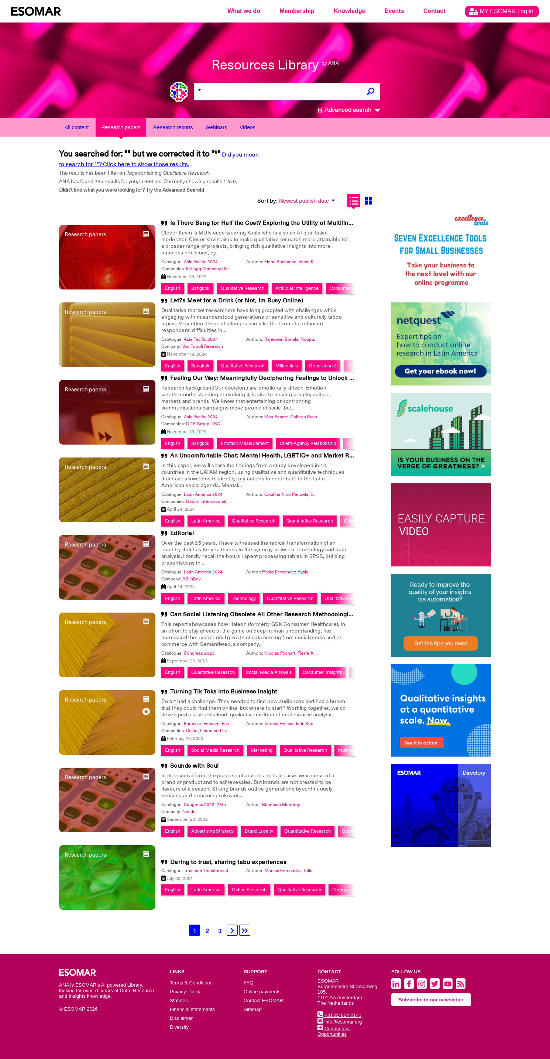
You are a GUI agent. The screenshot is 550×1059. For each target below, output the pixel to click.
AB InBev (191, 579)
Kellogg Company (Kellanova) (215, 269)
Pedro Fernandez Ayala (285, 572)
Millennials (286, 366)
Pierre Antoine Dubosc (320, 653)
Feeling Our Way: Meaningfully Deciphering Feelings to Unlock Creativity (273, 378)
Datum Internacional (206, 501)
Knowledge (349, 11)
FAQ (249, 983)
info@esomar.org (339, 1022)
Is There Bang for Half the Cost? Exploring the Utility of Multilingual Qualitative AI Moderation (303, 223)
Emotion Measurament (245, 443)
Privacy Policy (185, 991)
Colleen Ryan (304, 417)
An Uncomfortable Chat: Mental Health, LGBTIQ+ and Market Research (271, 455)
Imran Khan (310, 262)
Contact (434, 11)
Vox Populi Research (202, 346)
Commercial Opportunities (334, 1031)
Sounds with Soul (194, 766)
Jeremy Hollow (278, 724)
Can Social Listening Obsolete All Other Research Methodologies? (264, 614)
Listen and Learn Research (227, 731)
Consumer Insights (322, 672)
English (172, 288)
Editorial (182, 533)
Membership (297, 11)
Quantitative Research (309, 521)
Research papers (121, 127)
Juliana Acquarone (322, 871)
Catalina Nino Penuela (286, 494)
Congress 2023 (199, 653)
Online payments (262, 991)
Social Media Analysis (269, 672)
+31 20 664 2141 (339, 1015)
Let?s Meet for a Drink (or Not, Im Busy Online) (236, 300)
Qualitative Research (242, 288)
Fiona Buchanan (280, 262)
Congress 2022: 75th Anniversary (217, 805)
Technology (244, 598)
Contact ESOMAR (263, 1000)
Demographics (347, 890)
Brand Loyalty (259, 831)
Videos (247, 127)
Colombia (354, 521)
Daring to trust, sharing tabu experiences (228, 862)
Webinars (216, 127)
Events (394, 11)
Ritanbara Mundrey (281, 805)
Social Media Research (215, 750)
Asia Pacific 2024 (201, 262)
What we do (243, 11)
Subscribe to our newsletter (431, 1000)
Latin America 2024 (203, 494)
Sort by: (267, 201)
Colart (192, 731)
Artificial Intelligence (297, 288)
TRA (216, 424)
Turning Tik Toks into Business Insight (223, 691)
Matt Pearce (276, 417)
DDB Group (197, 424)
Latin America (206, 521)
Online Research (249, 890)
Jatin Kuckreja (309, 724)
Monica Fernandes (283, 871)
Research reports (173, 127)
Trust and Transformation (208, 871)
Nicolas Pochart (279, 653)
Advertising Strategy (212, 831)
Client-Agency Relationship (308, 443)
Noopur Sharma (315, 339)
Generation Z (322, 366)
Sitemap (253, 1009)
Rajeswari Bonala (281, 339)
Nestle (189, 812)
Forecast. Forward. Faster (209, 724)
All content (77, 127)
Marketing (261, 750)
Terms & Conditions (191, 983)
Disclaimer (181, 1018)
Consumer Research (351, 288)
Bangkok (200, 288)
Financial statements (192, 1009)
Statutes (179, 1000)
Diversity (179, 1027)
